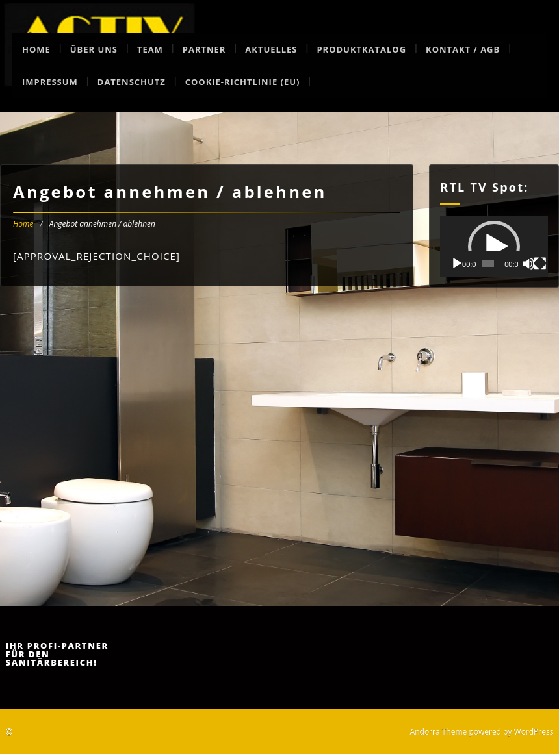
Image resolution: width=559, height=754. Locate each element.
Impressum (50, 82)
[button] (494, 247)
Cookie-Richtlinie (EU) (242, 82)
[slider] (488, 263)
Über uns (94, 49)
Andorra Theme (438, 731)
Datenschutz (132, 82)
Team (150, 49)
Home (36, 49)
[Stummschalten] (528, 263)
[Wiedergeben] (456, 263)
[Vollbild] (540, 263)
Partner (204, 49)
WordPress (534, 731)
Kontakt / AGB (463, 49)
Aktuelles (271, 49)
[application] (494, 246)
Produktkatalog (361, 49)
